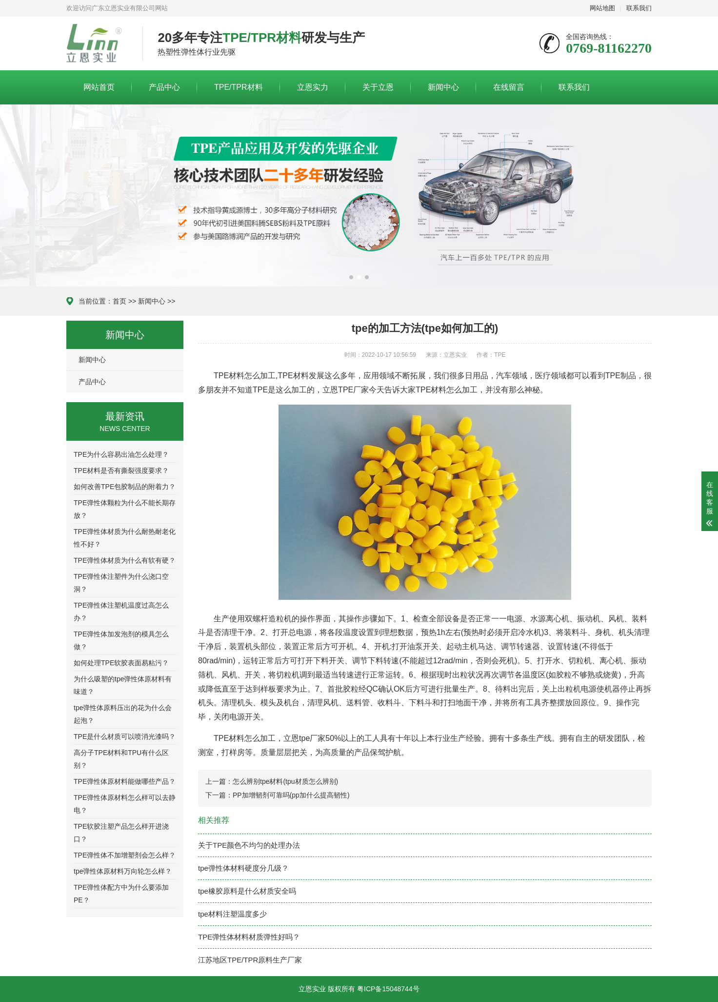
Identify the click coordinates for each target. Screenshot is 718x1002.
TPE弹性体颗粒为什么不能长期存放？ (125, 509)
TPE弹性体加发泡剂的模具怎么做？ (121, 640)
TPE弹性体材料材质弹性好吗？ (249, 937)
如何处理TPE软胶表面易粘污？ (121, 663)
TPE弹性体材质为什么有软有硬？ (125, 560)
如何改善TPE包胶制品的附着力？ (125, 487)
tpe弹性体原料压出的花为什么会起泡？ (123, 714)
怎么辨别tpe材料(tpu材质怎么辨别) (285, 781)
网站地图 (602, 8)
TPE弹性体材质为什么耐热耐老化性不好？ (125, 538)
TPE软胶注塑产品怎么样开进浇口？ (121, 832)
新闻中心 (443, 87)
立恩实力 (312, 87)
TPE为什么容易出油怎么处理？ (121, 454)
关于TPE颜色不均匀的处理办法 (249, 845)
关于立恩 (378, 87)
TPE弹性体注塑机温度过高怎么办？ (121, 611)
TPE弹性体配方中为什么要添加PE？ (121, 893)
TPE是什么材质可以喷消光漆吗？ (125, 736)
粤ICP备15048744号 (388, 989)
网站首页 (99, 87)
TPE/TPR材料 (238, 87)
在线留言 (508, 87)
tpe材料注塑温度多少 (232, 914)
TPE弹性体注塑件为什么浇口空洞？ (121, 583)
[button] (351, 277)
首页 (119, 301)
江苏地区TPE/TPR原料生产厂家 (250, 960)
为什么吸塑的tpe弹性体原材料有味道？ (123, 685)
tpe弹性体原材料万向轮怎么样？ (123, 871)
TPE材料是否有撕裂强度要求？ (121, 470)
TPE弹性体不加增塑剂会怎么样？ (125, 855)
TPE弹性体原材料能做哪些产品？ (125, 781)
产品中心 (164, 87)
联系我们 (639, 8)
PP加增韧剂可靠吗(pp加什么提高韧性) (291, 795)
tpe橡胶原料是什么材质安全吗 (247, 891)
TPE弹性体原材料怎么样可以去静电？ (125, 804)
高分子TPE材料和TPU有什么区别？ (121, 759)
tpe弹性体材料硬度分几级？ (243, 868)
